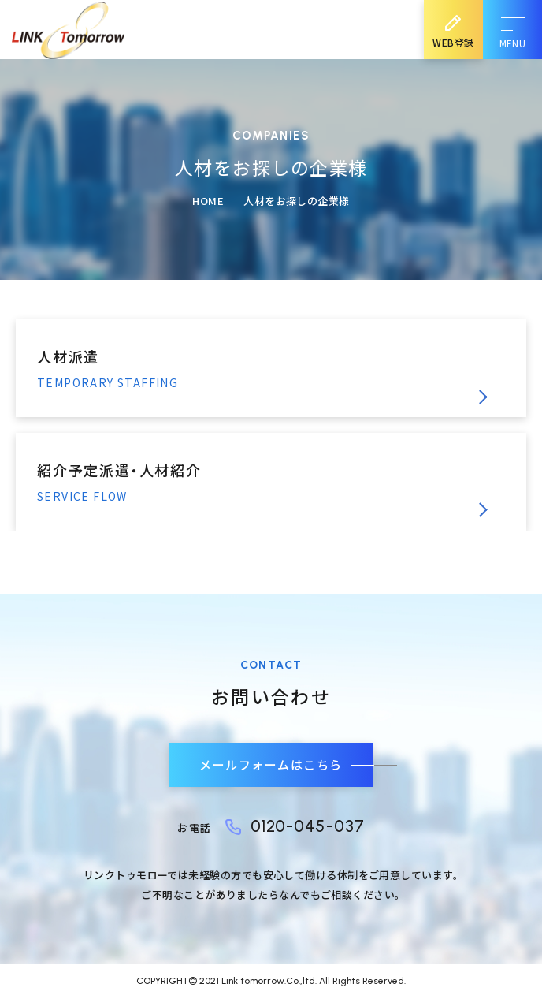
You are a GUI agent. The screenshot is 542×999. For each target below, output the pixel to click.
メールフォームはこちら (271, 764)
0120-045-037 (308, 826)
